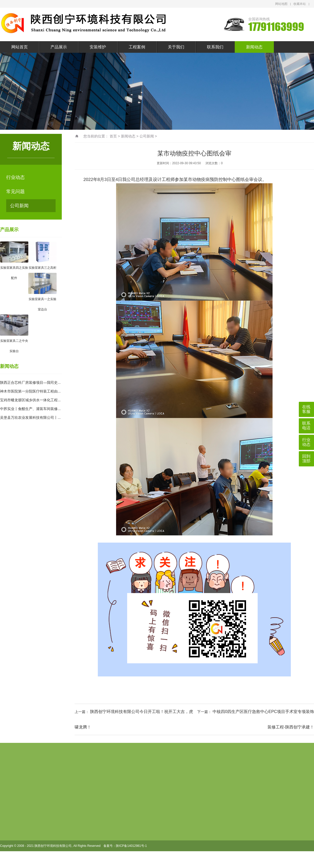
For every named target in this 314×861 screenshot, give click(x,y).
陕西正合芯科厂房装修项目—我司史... (30, 382)
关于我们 (176, 47)
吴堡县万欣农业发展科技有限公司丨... (30, 417)
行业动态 (15, 177)
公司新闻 (19, 205)
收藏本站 (299, 4)
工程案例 (137, 47)
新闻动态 (254, 47)
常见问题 (15, 191)
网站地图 (281, 4)
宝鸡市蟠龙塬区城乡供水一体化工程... (30, 400)
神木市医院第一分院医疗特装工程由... (30, 391)
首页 (113, 136)
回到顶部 (306, 458)
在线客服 (306, 409)
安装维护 (98, 47)
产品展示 (58, 47)
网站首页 (19, 47)
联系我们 (215, 47)
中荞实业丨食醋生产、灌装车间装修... (30, 409)
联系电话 (306, 425)
